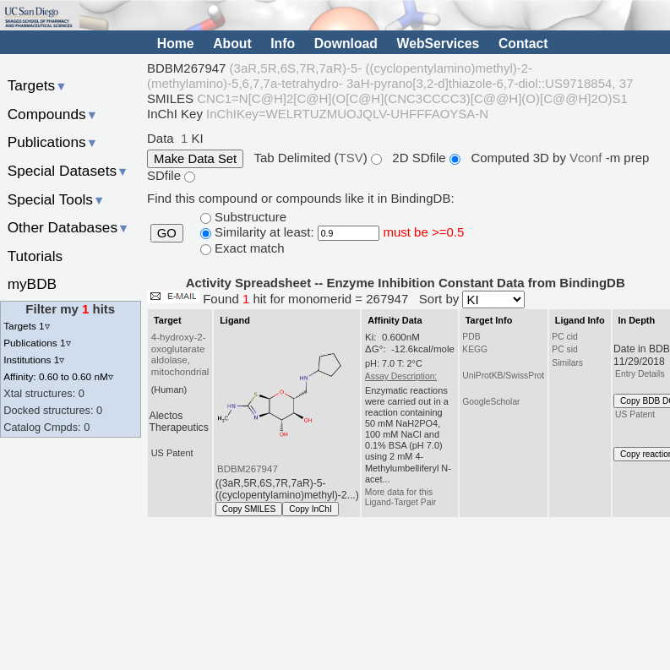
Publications (53, 141)
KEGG (475, 349)
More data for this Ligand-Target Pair (400, 497)
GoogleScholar (491, 401)
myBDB (32, 283)
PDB (471, 336)
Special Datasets (68, 170)
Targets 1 (26, 325)
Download (346, 43)
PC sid (564, 349)
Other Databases (69, 227)
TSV (350, 157)
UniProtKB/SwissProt (503, 375)
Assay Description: (401, 376)
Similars (567, 363)
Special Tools (57, 199)
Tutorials (35, 256)
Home (175, 43)
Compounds (53, 114)
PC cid (564, 336)
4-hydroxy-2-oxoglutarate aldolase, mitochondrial (180, 355)
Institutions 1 (33, 359)
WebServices (438, 43)
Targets (38, 85)
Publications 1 (36, 342)
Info (282, 43)
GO (167, 233)
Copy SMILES (249, 509)
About (232, 43)
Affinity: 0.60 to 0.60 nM (58, 376)
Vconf (587, 157)
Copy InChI (310, 509)
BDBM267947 (247, 469)
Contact (523, 43)
